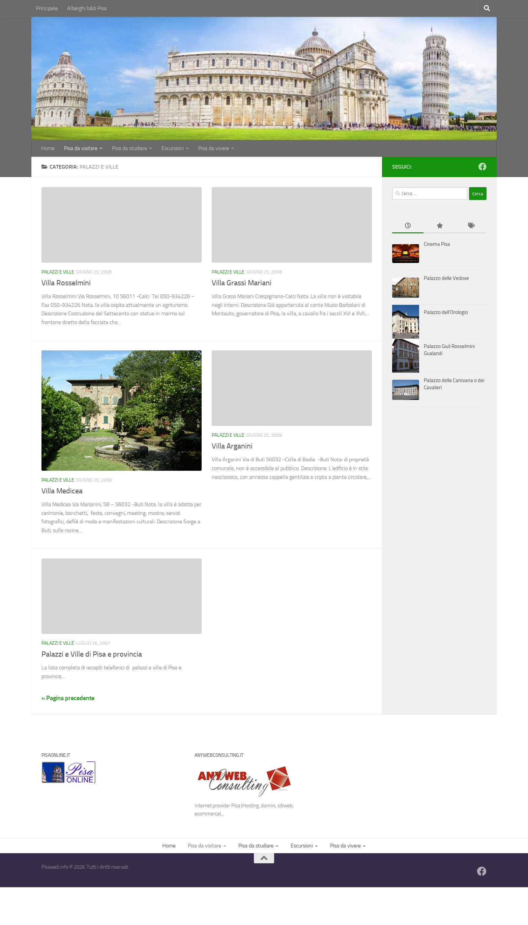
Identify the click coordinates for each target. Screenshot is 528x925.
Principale (47, 8)
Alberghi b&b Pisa (87, 8)
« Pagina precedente (67, 698)
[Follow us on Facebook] (482, 167)
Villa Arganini (232, 446)
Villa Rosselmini (66, 283)
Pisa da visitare (80, 148)
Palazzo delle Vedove (446, 278)
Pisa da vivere (213, 148)
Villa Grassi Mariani (241, 283)
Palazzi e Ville (57, 272)
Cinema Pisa (437, 244)
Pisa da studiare (129, 148)
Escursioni (173, 148)
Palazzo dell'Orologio (446, 312)
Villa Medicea (62, 491)
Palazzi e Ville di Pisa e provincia (91, 654)
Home (48, 148)
